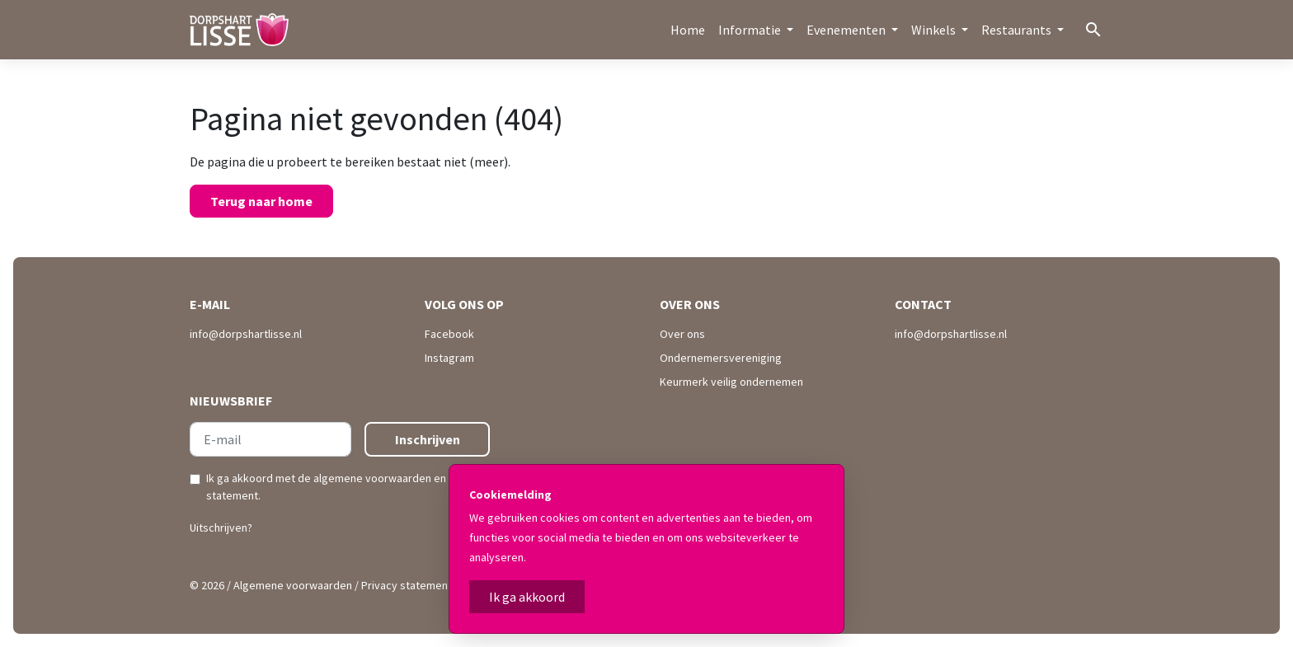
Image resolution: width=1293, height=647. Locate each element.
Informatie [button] (750, 29)
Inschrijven (427, 439)
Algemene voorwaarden (292, 585)
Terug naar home (261, 201)
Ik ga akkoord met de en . (345, 487)
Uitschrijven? (221, 527)
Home (687, 29)
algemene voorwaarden (372, 478)
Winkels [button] (934, 29)
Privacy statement (406, 585)
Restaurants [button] (1017, 29)
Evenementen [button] (847, 29)
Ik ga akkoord (527, 596)
